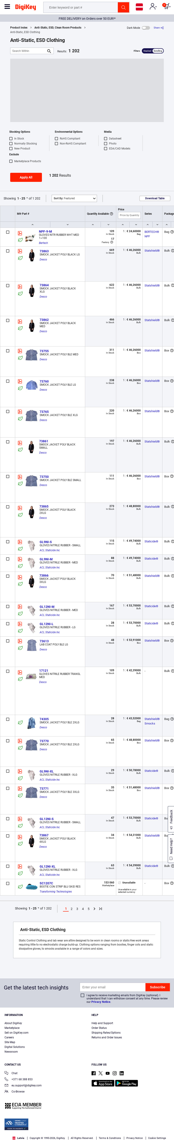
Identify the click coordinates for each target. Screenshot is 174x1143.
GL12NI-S (47, 819)
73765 (44, 412)
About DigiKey (13, 1023)
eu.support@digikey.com (23, 1086)
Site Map (10, 1042)
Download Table (154, 198)
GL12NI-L (46, 624)
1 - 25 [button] (21, 198)
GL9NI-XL (47, 771)
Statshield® (152, 250)
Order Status (99, 1028)
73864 (44, 285)
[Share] (159, 27)
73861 (43, 441)
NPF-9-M (45, 231)
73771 (44, 788)
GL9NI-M (46, 559)
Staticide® (151, 541)
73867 (43, 835)
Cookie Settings (157, 1138)
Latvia (18, 1138)
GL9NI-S (46, 542)
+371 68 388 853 (19, 1080)
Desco (43, 259)
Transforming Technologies (56, 891)
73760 (44, 381)
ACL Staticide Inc (50, 550)
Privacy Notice (100, 1001)
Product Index (18, 27)
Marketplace (12, 1028)
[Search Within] (28, 51)
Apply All (26, 177)
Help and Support (102, 1023)
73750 (44, 477)
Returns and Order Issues (107, 1037)
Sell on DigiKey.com (17, 1032)
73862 (44, 320)
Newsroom (11, 1051)
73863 (44, 251)
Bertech (43, 243)
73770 (44, 741)
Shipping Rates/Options (106, 1032)
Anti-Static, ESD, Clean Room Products (57, 27)
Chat (11, 1073)
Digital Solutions (15, 1047)
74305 (44, 719)
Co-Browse (14, 1092)
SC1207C (46, 883)
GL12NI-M (47, 607)
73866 (43, 575)
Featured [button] (64, 198)
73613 (44, 641)
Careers (9, 1037)
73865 (43, 506)
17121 (43, 670)
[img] (25, 8)
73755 (44, 351)
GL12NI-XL (48, 866)
